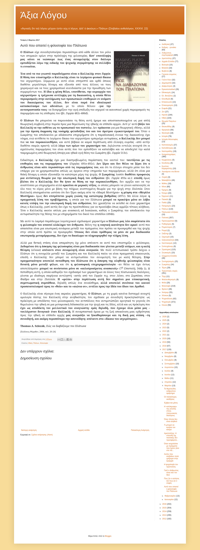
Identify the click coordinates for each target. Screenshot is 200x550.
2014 (164, 511)
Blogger (108, 536)
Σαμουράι (166, 237)
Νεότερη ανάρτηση (29, 430)
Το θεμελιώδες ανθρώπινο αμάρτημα (170, 391)
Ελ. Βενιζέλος (167, 96)
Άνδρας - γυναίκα (169, 47)
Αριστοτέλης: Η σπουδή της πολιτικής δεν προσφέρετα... (171, 436)
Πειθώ (164, 202)
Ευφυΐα (165, 108)
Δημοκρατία (166, 83)
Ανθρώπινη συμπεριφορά (167, 54)
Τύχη (164, 276)
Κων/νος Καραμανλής (167, 167)
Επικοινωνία (167, 102)
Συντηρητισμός (168, 261)
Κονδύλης (166, 163)
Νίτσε (164, 187)
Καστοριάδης (167, 151)
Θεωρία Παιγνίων (169, 121)
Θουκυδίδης (167, 126)
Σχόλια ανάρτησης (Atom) (42, 435)
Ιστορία (165, 136)
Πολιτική (165, 217)
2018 (164, 346)
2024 (164, 324)
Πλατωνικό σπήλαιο (170, 212)
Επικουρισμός (167, 105)
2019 (164, 342)
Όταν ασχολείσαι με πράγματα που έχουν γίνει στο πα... (171, 447)
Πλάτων (36, 343)
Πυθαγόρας (166, 224)
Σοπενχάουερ (167, 246)
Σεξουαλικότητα (168, 240)
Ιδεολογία (166, 133)
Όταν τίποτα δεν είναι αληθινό (170, 420)
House (164, 305)
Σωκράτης (166, 264)
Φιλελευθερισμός (169, 279)
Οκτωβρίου (169, 360)
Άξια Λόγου (43, 15)
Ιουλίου (168, 371)
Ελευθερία (166, 99)
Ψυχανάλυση (167, 299)
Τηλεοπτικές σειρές (170, 271)
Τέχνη (164, 268)
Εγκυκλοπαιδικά (168, 89)
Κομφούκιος (167, 160)
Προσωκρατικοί (168, 221)
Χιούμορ (165, 292)
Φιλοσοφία (44, 343)
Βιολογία (165, 65)
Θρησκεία (166, 130)
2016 (164, 504)
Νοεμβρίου (169, 356)
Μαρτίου (168, 385)
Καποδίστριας (167, 148)
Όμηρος (165, 190)
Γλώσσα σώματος (169, 74)
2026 (164, 317)
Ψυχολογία (166, 302)
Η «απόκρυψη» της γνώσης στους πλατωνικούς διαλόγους (170, 411)
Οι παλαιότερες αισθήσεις (170, 398)
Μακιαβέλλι (166, 180)
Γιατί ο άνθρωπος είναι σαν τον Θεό (171, 472)
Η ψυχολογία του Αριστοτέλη (171, 465)
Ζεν (163, 112)
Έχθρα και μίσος (171, 403)
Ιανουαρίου (169, 499)
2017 (164, 349)
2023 (164, 327)
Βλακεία (165, 68)
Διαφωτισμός (167, 86)
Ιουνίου (168, 375)
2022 (164, 331)
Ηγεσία (165, 115)
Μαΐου (167, 378)
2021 (164, 335)
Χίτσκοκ (165, 295)
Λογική (164, 177)
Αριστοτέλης (167, 58)
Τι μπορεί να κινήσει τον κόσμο (169, 427)
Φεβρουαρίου (170, 496)
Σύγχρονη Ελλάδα (169, 256)
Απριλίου (168, 382)
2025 (164, 320)
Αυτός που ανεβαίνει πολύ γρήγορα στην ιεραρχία (171, 457)
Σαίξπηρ (165, 233)
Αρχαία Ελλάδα (168, 61)
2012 (164, 519)
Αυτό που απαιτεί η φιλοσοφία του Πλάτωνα (171, 489)
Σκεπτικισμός (167, 243)
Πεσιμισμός (166, 206)
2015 (164, 508)
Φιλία (164, 283)
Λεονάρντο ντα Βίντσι (170, 172)
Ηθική (30, 343)
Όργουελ (165, 196)
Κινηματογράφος (168, 154)
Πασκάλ (165, 199)
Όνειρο (165, 193)
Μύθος (164, 183)
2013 (164, 515)
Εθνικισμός (166, 92)
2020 (164, 338)
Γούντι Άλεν (166, 80)
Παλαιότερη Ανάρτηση (140, 430)
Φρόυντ (165, 289)
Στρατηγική (166, 249)
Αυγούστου (169, 367)
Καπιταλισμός (167, 145)
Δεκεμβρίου (170, 352)
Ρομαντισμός (167, 227)
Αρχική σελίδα (84, 430)
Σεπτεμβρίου (170, 364)
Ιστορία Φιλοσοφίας (170, 139)
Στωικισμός (166, 253)
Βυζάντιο (165, 71)
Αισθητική (166, 44)
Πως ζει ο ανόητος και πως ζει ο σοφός (171, 480)
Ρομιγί (164, 230)
